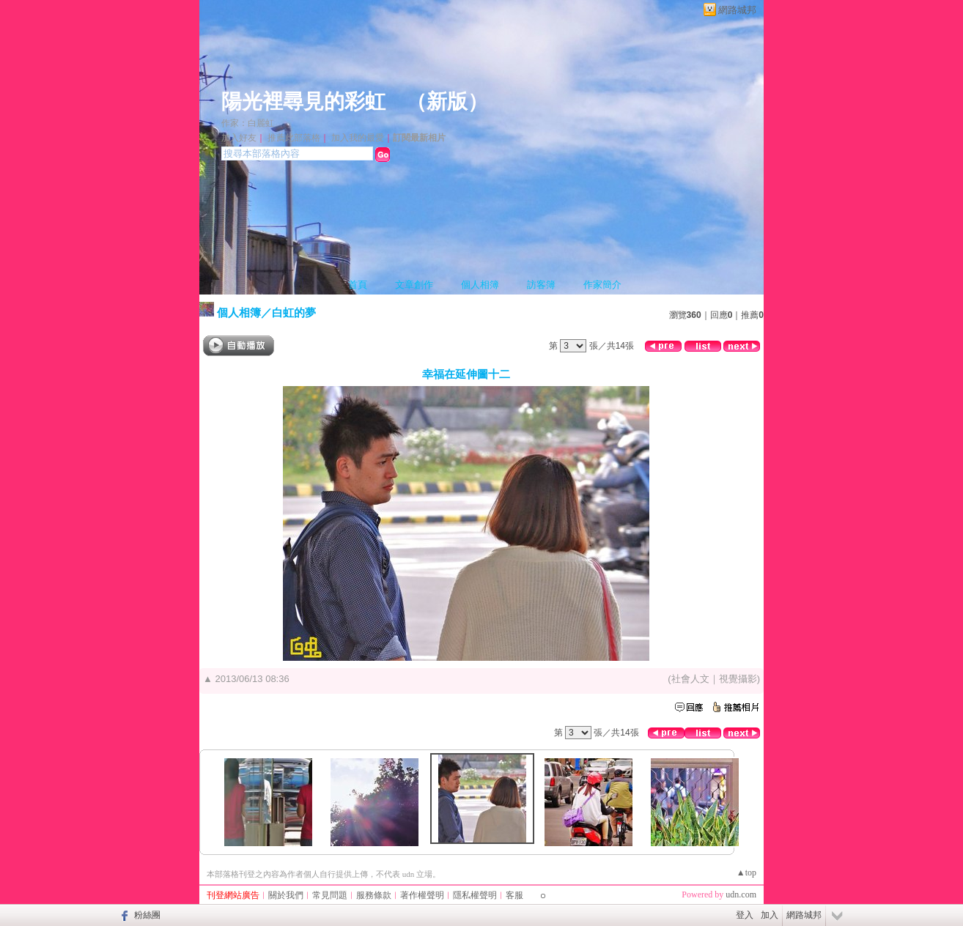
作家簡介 (602, 284)
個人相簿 (480, 284)
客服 (514, 895)
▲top (746, 872)
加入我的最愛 (357, 138)
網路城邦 (737, 9)
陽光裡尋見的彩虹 (303, 101)
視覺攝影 (738, 678)
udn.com (741, 894)
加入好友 (239, 138)
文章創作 (414, 284)
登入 (744, 915)
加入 (769, 915)
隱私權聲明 (475, 895)
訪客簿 (541, 284)
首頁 (357, 284)
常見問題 (329, 895)
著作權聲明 (422, 895)
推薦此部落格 (294, 138)
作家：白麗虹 (247, 123)
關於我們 (285, 895)
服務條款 (373, 895)
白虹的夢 (294, 312)
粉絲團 (147, 915)
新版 (447, 101)
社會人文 (690, 678)
